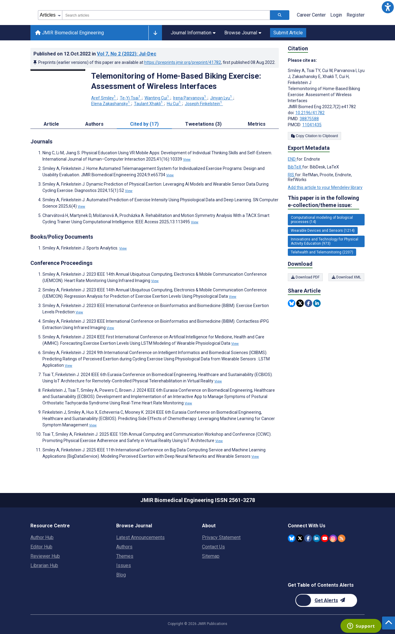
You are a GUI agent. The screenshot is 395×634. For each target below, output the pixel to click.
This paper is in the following (323, 202)
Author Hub (42, 537)
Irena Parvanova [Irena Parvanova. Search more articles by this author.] (190, 98)
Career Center (311, 15)
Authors (124, 547)
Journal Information (193, 33)
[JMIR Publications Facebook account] (308, 538)
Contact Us (213, 547)
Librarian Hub (44, 565)
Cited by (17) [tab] (144, 124)
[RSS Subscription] (341, 538)
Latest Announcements (140, 537)
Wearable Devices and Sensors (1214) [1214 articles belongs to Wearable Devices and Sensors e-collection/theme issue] (323, 230)
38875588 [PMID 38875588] (309, 118)
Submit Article (288, 33)
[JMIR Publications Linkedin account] (316, 538)
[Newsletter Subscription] (326, 600)
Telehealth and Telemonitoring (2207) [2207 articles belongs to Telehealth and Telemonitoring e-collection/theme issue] (322, 252)
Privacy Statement (221, 537)
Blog (121, 575)
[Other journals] (155, 33)
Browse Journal (242, 33)
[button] (387, 7)
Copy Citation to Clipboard (314, 136)
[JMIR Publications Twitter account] (300, 538)
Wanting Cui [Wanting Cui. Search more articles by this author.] (157, 98)
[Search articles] (279, 15)
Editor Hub (41, 547)
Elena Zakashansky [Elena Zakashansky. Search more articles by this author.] (111, 103)
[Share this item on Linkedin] (317, 303)
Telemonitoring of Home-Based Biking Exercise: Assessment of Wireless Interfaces (176, 81)
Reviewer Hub (45, 556)
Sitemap (210, 556)
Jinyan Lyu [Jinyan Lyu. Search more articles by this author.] (221, 98)
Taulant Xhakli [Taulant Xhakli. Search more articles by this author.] (149, 103)
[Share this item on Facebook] (308, 303)
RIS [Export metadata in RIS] (291, 174)
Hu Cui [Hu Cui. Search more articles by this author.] (174, 103)
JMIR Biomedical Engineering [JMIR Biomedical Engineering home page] (69, 33)
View (187, 159)
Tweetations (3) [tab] (203, 124)
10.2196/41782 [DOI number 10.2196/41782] (310, 112)
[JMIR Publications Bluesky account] (291, 538)
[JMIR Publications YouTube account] (324, 538)
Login (336, 15)
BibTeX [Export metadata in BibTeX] (295, 167)
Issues (123, 565)
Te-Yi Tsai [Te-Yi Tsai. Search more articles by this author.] (131, 98)
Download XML (346, 277)
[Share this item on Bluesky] (291, 303)
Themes (124, 556)
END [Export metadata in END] (292, 159)
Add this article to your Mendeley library (325, 187)
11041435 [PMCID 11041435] (312, 124)
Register (356, 15)
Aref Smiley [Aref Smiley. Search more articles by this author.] (104, 98)
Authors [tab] (94, 124)
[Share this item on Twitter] (300, 303)
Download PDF (305, 277)
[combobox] (166, 15)
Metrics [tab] (257, 124)
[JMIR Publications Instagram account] (333, 538)
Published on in (94, 54)
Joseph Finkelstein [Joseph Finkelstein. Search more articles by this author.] (204, 103)
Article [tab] (51, 124)
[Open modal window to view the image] (57, 70)
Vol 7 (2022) (126, 54)
